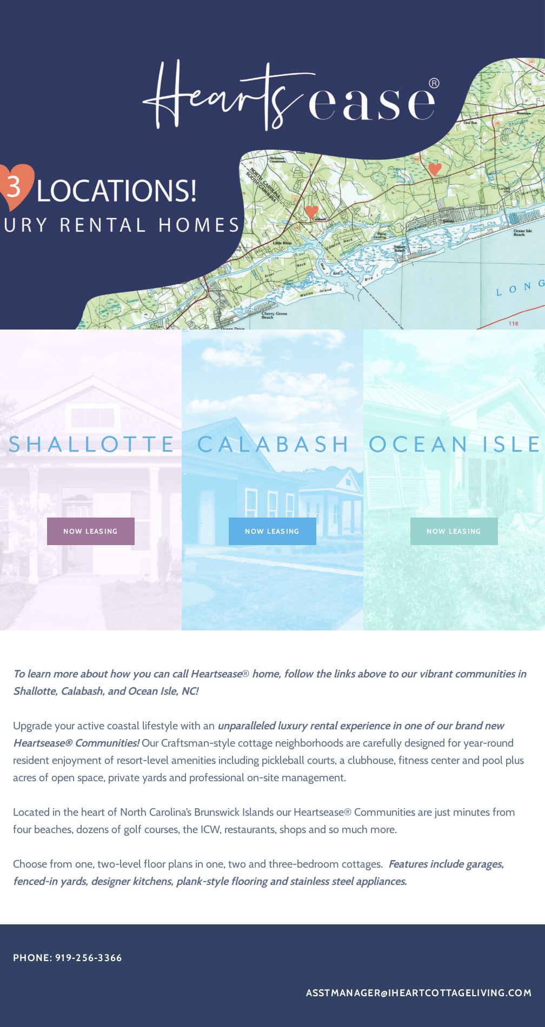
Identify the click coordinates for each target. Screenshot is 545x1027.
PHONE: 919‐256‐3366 (68, 958)
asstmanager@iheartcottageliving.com (419, 993)
